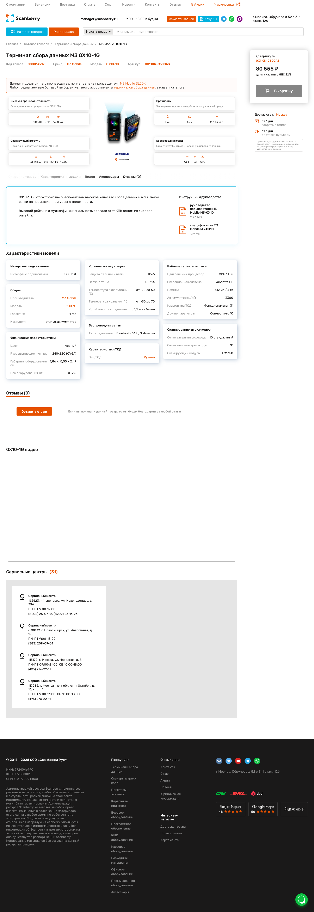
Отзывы (175, 4)
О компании (15, 4)
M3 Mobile (74, 64)
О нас (164, 774)
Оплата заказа (171, 833)
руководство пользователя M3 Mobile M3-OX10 (207, 211)
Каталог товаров (36, 44)
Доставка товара (173, 826)
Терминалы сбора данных (74, 44)
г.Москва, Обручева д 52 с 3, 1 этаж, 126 (277, 19)
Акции (165, 780)
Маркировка (227, 4)
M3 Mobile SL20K (133, 83)
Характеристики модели (61, 177)
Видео (90, 177)
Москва (281, 114)
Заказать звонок (181, 19)
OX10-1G (112, 64)
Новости (129, 4)
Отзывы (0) (132, 177)
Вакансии (42, 4)
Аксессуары (109, 177)
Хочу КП (208, 19)
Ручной (149, 357)
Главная (12, 44)
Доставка (67, 4)
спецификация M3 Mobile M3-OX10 (207, 230)
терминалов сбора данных (135, 87)
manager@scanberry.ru (99, 19)
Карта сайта (169, 840)
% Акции (197, 4)
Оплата (90, 4)
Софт (109, 4)
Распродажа (64, 32)
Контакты (152, 4)
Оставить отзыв (34, 412)
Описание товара (22, 177)
